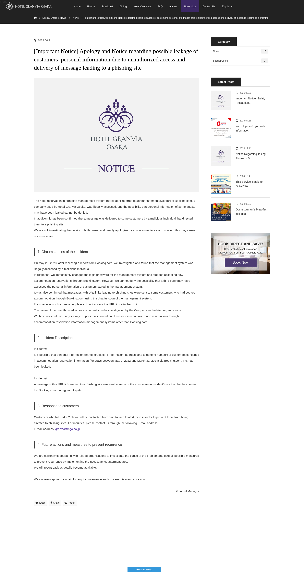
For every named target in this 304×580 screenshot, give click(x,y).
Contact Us (209, 6)
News (240, 51)
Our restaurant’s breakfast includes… (252, 211)
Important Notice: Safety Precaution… (250, 100)
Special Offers (240, 60)
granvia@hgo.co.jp (67, 429)
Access (173, 6)
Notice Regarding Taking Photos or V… (251, 156)
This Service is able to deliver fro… (249, 184)
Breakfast (107, 6)
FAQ (160, 6)
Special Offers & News (54, 18)
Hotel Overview (142, 6)
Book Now (190, 6)
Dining (123, 6)
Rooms (91, 6)
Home (77, 6)
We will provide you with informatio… (250, 128)
